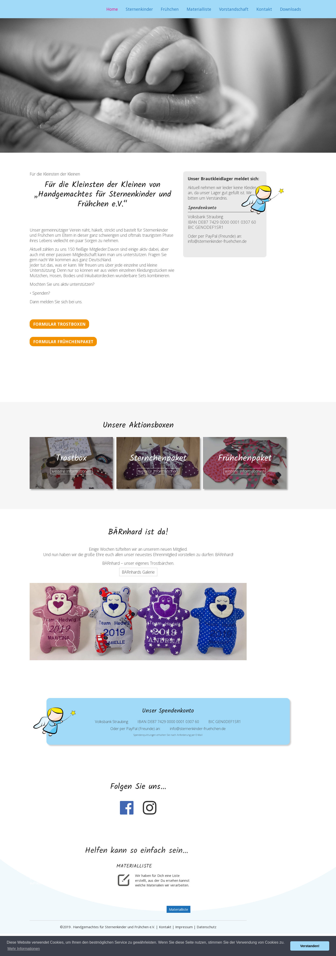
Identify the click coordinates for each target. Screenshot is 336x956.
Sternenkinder (139, 9)
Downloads (290, 9)
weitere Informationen (74, 473)
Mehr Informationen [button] (23, 949)
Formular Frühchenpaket (64, 341)
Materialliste (199, 9)
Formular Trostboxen (60, 324)
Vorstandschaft (233, 9)
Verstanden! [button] (309, 946)
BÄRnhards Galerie (168, 573)
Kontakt (264, 9)
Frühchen (170, 9)
